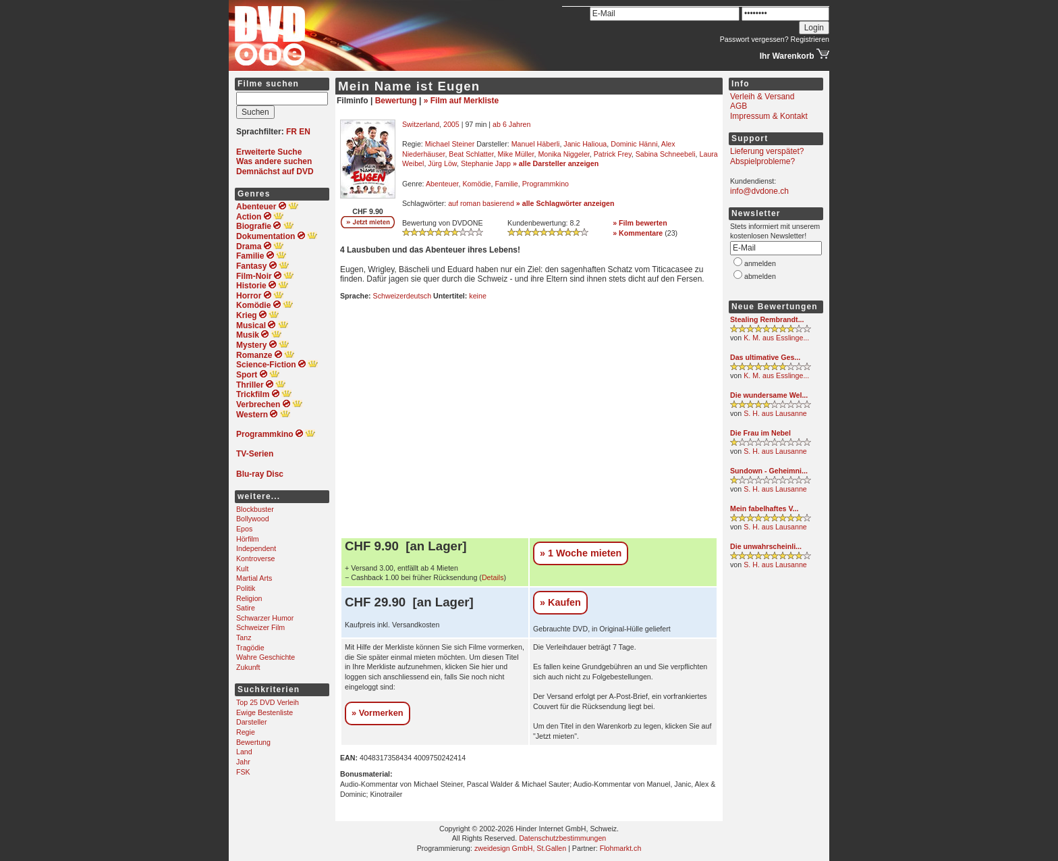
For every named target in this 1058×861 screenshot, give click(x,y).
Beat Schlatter (471, 154)
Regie (245, 732)
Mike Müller (516, 154)
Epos (244, 529)
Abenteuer (442, 184)
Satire (245, 608)
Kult (242, 569)
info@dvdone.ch (759, 191)
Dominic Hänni (634, 144)
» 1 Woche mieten (580, 553)
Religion (249, 598)
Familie (506, 184)
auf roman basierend (481, 203)
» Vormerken (377, 713)
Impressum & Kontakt (769, 116)
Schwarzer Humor (265, 618)
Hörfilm (247, 539)
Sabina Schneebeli (666, 154)
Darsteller (251, 722)
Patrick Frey (613, 154)
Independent (256, 548)
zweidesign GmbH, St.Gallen (520, 848)
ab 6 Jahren (511, 124)
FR (291, 131)
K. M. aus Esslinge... (776, 338)
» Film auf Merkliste (461, 100)
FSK (243, 772)
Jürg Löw (442, 163)
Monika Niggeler (563, 154)
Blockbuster (255, 509)
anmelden (760, 263)
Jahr (243, 762)
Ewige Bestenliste (264, 712)
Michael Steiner (449, 144)
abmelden (760, 276)
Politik (245, 588)
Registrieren (810, 39)
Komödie (476, 184)
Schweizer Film (260, 627)
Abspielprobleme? (762, 161)
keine (477, 296)
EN (304, 131)
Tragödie (250, 648)
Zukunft (248, 667)
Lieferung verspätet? (767, 151)
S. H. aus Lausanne (775, 413)
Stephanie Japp (486, 163)
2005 (451, 124)
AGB (738, 106)
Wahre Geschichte (265, 657)
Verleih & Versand (762, 96)
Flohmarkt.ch (621, 848)
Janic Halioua (585, 144)
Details (493, 577)
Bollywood (252, 519)
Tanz (244, 637)
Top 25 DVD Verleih (267, 702)
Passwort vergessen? (754, 39)
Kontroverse (255, 558)
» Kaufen (560, 602)
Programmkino (545, 184)
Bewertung (253, 742)
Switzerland (420, 124)
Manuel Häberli (535, 144)
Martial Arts (254, 578)
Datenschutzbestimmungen (562, 838)
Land (244, 752)
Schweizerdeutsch (402, 296)
